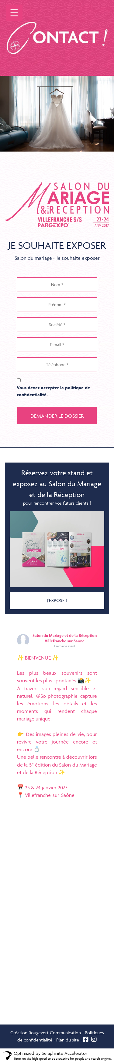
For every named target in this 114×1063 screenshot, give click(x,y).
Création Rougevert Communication (45, 1032)
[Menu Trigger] (14, 13)
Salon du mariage (33, 258)
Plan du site (67, 1040)
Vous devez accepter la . (53, 391)
